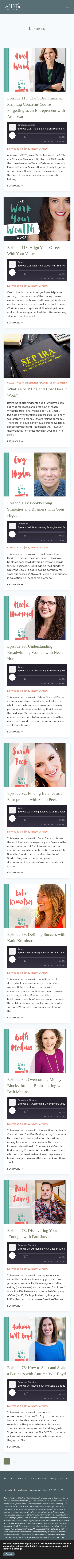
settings (18, 1549)
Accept (9, 1554)
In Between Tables (46, 1478)
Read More (15, 185)
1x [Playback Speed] (25, 137)
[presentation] (37, 70)
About (33, 1478)
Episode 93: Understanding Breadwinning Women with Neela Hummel (35, 652)
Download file (15, 148)
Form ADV (8, 1490)
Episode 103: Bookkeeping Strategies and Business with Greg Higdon (35, 509)
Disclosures (34, 1490)
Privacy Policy (20, 1490)
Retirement (33, 383)
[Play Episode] (12, 135)
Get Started (9, 1478)
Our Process (22, 1478)
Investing (20, 383)
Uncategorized (58, 383)
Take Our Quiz (63, 1478)
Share (61, 142)
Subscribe (47, 142)
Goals (10, 383)
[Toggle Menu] (67, 7)
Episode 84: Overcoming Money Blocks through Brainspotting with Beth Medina (36, 1085)
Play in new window (36, 148)
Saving (44, 383)
